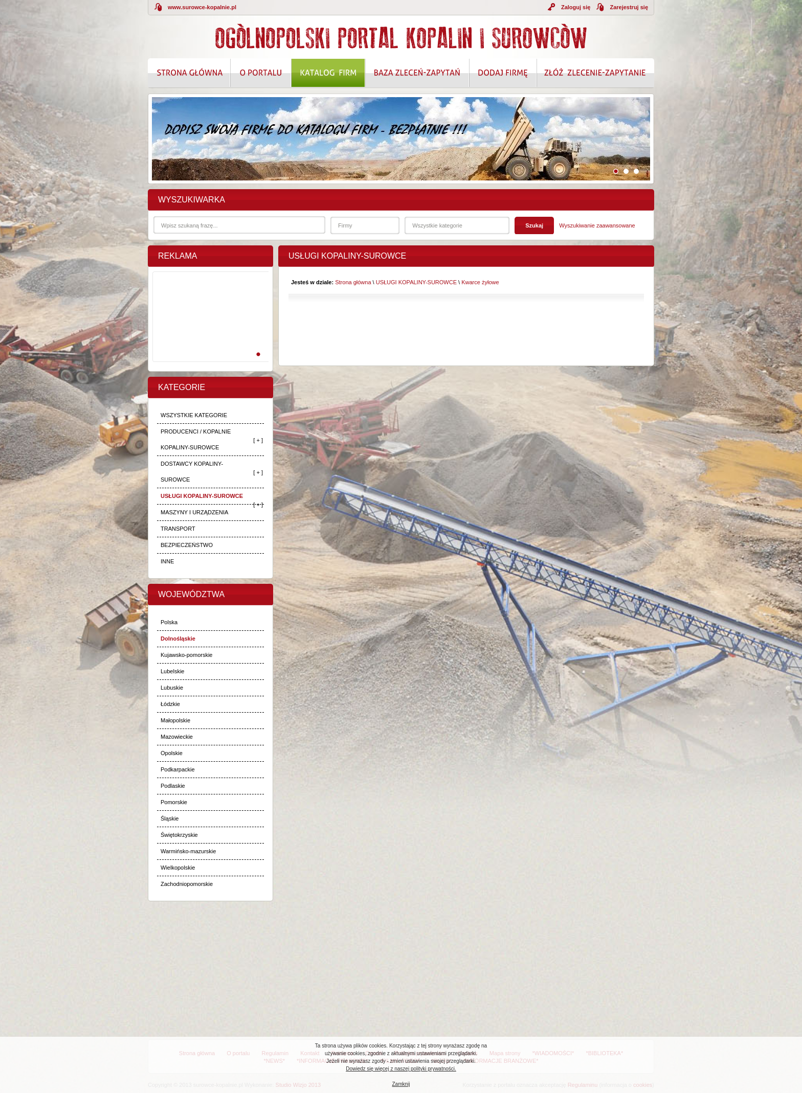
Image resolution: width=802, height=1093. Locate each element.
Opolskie (172, 753)
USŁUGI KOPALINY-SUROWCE (202, 496)
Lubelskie (172, 671)
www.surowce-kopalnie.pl (202, 7)
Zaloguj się (575, 7)
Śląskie (170, 818)
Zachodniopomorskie (187, 884)
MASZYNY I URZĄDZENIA (194, 512)
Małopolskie (175, 720)
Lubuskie (172, 688)
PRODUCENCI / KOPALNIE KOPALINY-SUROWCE (196, 439)
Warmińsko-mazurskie (188, 851)
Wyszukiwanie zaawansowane (597, 225)
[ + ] (258, 440)
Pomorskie (174, 802)
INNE (167, 561)
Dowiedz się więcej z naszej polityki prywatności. (401, 1069)
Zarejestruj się (629, 7)
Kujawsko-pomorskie (186, 655)
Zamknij (401, 1084)
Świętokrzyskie (179, 835)
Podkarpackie (178, 769)
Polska (169, 622)
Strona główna (353, 282)
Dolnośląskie (178, 638)
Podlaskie (173, 786)
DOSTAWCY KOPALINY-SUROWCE (192, 472)
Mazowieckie (177, 737)
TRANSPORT (178, 529)
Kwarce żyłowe (480, 282)
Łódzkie (170, 704)
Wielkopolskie (178, 867)
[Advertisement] (208, 327)
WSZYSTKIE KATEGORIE (194, 415)
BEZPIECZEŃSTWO (187, 545)
